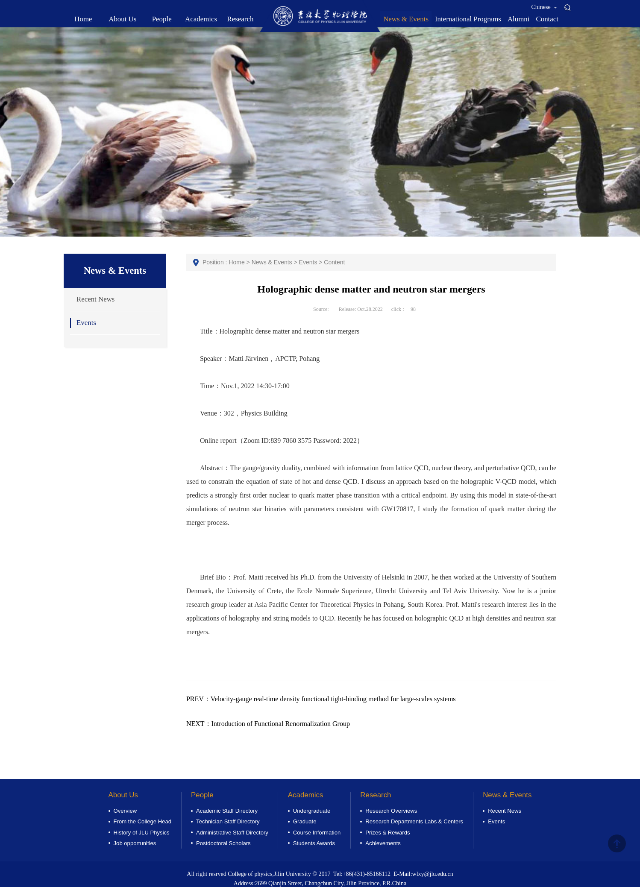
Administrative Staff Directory (232, 832)
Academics (305, 795)
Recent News (95, 299)
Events (86, 323)
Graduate (305, 821)
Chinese (544, 7)
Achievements (382, 843)
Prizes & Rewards (387, 832)
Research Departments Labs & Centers (414, 821)
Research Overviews (391, 811)
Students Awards (314, 843)
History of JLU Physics (142, 832)
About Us (123, 795)
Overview (125, 811)
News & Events (272, 262)
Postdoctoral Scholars (223, 843)
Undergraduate (311, 811)
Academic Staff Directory (227, 811)
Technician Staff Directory (227, 821)
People (202, 795)
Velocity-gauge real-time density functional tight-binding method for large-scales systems (321, 699)
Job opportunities (135, 843)
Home (236, 262)
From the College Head (143, 821)
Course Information (317, 832)
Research (375, 795)
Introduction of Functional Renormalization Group (268, 723)
